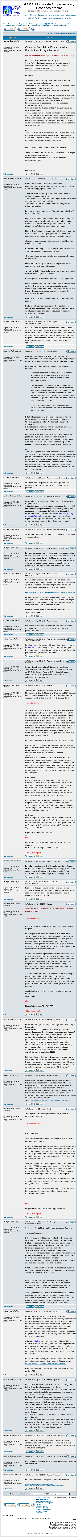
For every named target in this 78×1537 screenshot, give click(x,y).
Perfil (31, 18)
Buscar (33, 15)
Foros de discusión (10, 24)
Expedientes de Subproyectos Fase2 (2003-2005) (36, 24)
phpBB (35, 1533)
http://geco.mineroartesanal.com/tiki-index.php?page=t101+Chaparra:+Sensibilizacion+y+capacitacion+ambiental (44, 1485)
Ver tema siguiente (68, 34)
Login (68, 18)
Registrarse (71, 15)
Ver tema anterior (53, 34)
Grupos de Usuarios (56, 15)
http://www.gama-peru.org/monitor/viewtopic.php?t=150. (45, 1364)
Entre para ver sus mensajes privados (49, 18)
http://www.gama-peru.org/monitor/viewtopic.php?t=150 (48, 1100)
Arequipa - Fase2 (63, 24)
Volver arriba (8, 174)
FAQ (25, 15)
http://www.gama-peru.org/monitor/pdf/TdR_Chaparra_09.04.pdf (50, 592)
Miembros (42, 15)
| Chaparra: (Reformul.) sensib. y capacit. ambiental (47, 25)
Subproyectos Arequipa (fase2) (15, 25)
